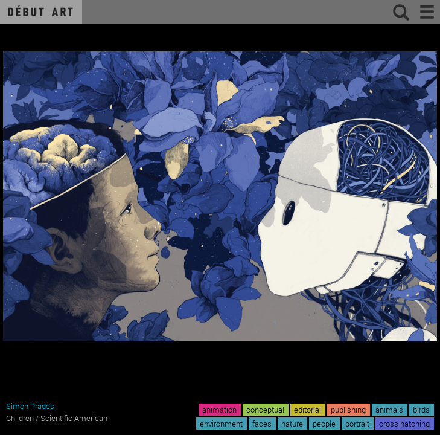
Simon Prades (30, 406)
